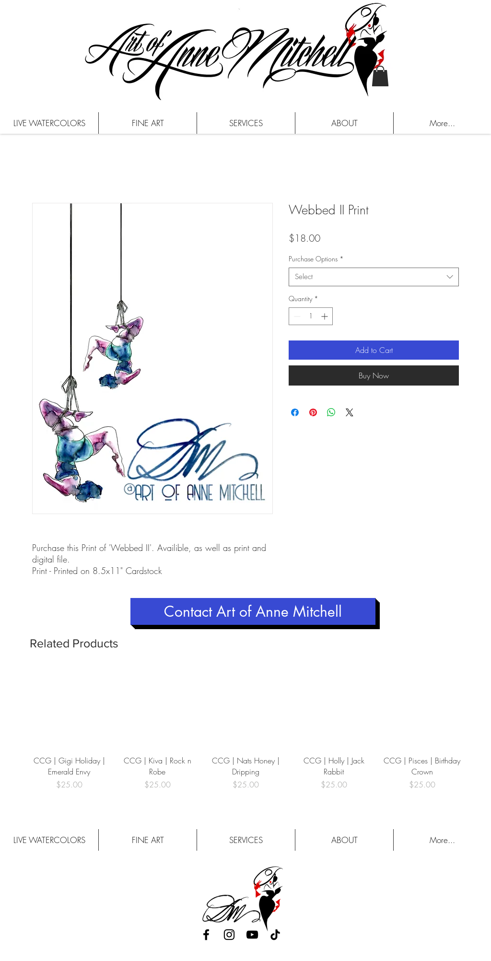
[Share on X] (349, 412)
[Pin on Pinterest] (313, 412)
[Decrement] (296, 316)
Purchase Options (316, 258)
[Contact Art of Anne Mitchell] (252, 611)
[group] (245, 735)
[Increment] (325, 316)
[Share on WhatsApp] (331, 412)
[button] (380, 76)
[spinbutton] (310, 316)
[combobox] (374, 277)
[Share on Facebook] (295, 412)
